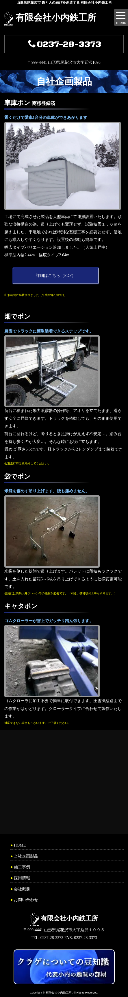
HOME (20, 845)
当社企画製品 (26, 856)
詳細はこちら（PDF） (56, 275)
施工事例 (22, 867)
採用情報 (22, 878)
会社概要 (22, 889)
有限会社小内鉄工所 (56, 18)
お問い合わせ (26, 900)
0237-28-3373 (64, 44)
